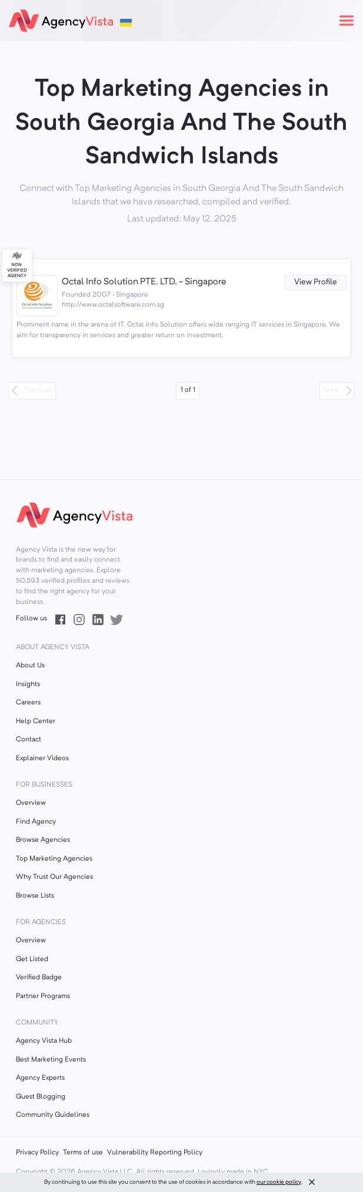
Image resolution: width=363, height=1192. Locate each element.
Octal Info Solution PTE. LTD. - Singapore (144, 282)
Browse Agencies (43, 840)
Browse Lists (35, 895)
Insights (28, 684)
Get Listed (32, 959)
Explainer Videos (42, 758)
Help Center (35, 721)
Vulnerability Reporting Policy (154, 1152)
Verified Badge (39, 977)
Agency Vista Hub (44, 1041)
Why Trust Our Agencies (54, 877)
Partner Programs (43, 996)
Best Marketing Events (51, 1059)
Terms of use (83, 1152)
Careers (28, 702)
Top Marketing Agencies (54, 858)
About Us (30, 665)
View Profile (315, 282)
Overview (31, 803)
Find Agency (36, 821)
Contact (28, 739)
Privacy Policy (37, 1152)
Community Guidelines (52, 1115)
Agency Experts (40, 1078)
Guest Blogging (40, 1096)
